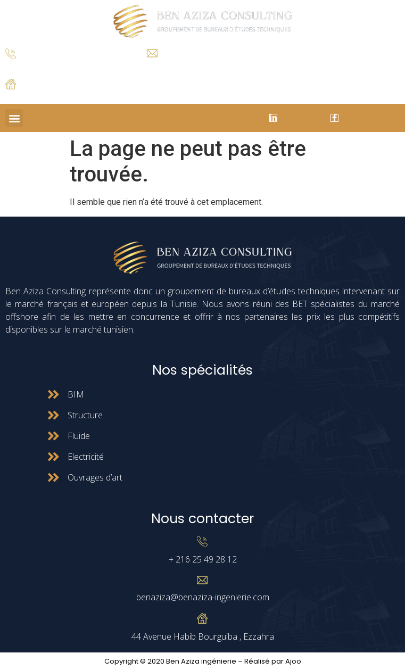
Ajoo (293, 661)
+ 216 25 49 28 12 (31, 67)
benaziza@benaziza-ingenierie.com (202, 597)
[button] (14, 118)
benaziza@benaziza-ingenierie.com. (198, 65)
